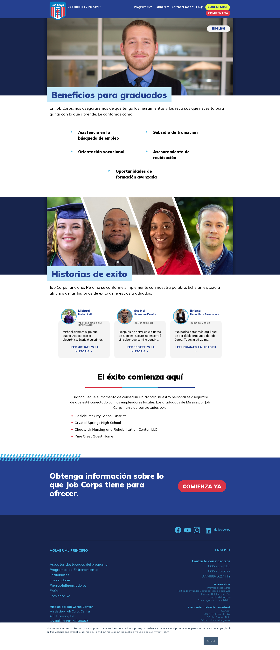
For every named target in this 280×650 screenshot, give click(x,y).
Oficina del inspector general (215, 620)
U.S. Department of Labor (217, 613)
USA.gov (225, 610)
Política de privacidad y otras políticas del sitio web (204, 590)
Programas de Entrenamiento (74, 569)
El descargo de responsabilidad (214, 600)
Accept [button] (211, 641)
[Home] (58, 11)
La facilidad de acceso (219, 597)
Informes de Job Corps (218, 587)
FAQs (200, 7)
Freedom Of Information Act (215, 593)
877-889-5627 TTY (216, 576)
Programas (142, 7)
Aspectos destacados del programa (79, 564)
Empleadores (60, 580)
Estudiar (160, 7)
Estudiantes (59, 575)
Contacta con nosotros (211, 561)
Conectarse (218, 7)
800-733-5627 (219, 571)
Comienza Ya (218, 13)
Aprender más (181, 7)
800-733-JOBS (219, 566)
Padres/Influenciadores (68, 585)
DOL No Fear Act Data (218, 617)
